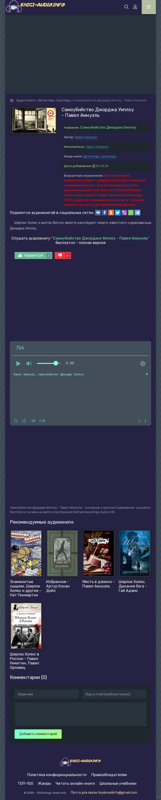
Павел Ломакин (97, 147)
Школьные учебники (118, 783)
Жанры (44, 783)
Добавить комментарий (38, 734)
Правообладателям (109, 775)
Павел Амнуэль (86, 137)
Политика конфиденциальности (57, 775)
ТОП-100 (25, 783)
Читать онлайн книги (75, 783)
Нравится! (34, 255)
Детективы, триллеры (99, 156)
